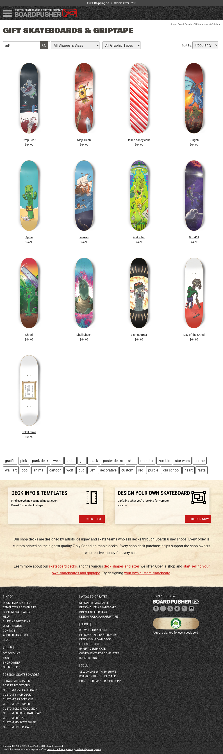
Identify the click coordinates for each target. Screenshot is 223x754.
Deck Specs (94, 519)
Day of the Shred (194, 334)
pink (23, 461)
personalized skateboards (98, 635)
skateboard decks (63, 566)
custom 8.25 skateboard (20, 690)
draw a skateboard (93, 612)
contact (9, 630)
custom (127, 470)
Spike (29, 237)
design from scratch (94, 603)
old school (171, 470)
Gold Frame (29, 432)
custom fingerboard (17, 727)
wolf (69, 470)
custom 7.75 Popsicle (18, 699)
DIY (92, 470)
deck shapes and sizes (122, 566)
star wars (182, 461)
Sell (84, 665)
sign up (8, 658)
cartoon (55, 470)
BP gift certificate (92, 648)
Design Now (200, 519)
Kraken (84, 237)
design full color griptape (98, 616)
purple (153, 470)
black (93, 461)
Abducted (139, 237)
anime (200, 461)
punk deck (40, 461)
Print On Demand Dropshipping (101, 681)
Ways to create (93, 596)
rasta (202, 470)
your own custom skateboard (147, 573)
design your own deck (95, 639)
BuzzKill (194, 237)
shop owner (11, 662)
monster (146, 461)
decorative (108, 470)
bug (81, 470)
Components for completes (99, 653)
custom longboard (16, 704)
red (140, 470)
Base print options (16, 685)
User (8, 647)
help (6, 616)
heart (188, 470)
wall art (11, 470)
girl (82, 461)
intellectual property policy (88, 749)
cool (25, 470)
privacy (69, 749)
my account (11, 653)
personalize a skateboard (97, 607)
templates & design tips (19, 607)
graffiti (10, 461)
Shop (173, 24)
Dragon (194, 140)
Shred (29, 334)
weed (57, 461)
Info (8, 596)
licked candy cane (138, 140)
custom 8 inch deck (17, 694)
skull (131, 461)
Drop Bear (29, 140)
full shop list (89, 644)
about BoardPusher (17, 635)
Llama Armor (139, 334)
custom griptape (15, 718)
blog (6, 639)
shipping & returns (16, 621)
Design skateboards (21, 674)
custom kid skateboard (19, 722)
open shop (10, 667)
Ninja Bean (84, 140)
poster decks (113, 461)
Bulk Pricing (88, 658)
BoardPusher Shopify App (97, 676)
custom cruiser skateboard (22, 713)
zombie (164, 461)
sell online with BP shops (97, 671)
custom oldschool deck (20, 708)
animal (38, 470)
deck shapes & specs (17, 603)
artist (70, 461)
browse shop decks (93, 630)
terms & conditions (56, 749)
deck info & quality (16, 612)
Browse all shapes (16, 681)
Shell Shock (83, 334)
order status (12, 626)
